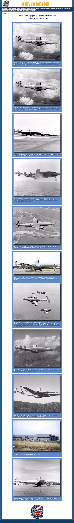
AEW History (17, 10)
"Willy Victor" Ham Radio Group (28, 10)
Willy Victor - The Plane (12, 8)
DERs (29, 8)
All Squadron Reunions (8, 10)
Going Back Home (65, 8)
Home (4, 8)
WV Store (39, 8)
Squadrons (50, 8)
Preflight (34, 8)
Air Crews (45, 8)
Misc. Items (57, 8)
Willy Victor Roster (22, 8)
